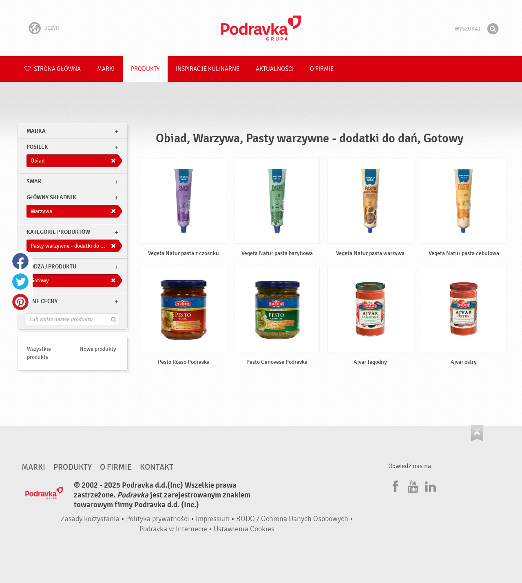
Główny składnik (51, 197)
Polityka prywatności (157, 519)
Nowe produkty (98, 348)
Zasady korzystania (90, 519)
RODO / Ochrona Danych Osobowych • (294, 519)
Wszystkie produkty (39, 353)
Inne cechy (42, 301)
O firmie (322, 69)
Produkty (145, 69)
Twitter (20, 281)
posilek (37, 146)
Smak (34, 181)
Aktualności (275, 69)
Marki (106, 69)
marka (36, 131)
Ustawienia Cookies (244, 529)
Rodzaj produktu (51, 266)
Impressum (213, 519)
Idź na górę (477, 433)
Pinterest (20, 302)
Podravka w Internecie (173, 529)
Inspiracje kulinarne (207, 69)
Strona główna (52, 69)
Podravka (261, 28)
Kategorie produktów (58, 232)
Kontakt (156, 467)
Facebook (20, 261)
